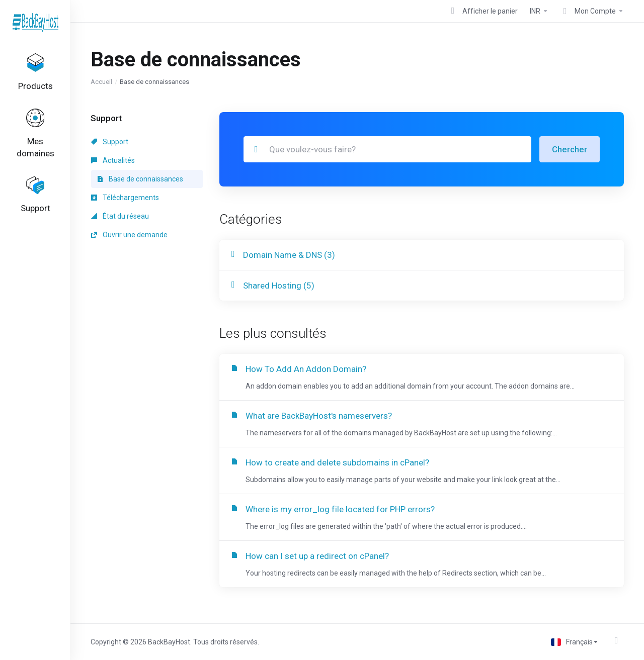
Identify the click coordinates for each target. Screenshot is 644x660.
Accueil (101, 81)
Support (109, 142)
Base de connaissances (140, 179)
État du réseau (120, 216)
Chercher (569, 149)
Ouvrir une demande (129, 235)
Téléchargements (125, 198)
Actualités (113, 160)
